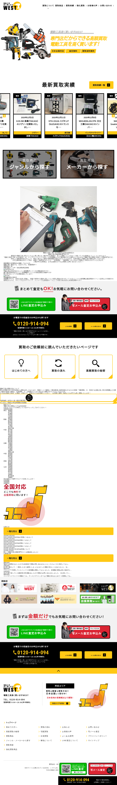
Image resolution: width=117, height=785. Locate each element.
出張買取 (44, 746)
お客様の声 (92, 6)
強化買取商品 (11, 759)
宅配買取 (44, 742)
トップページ (11, 733)
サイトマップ (94, 750)
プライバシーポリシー (97, 746)
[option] (27, 115)
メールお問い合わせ (96, 665)
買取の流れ (45, 737)
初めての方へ (11, 737)
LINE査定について (70, 750)
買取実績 (70, 6)
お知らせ (66, 737)
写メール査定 (94, 742)
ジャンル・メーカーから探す (18, 750)
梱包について (46, 750)
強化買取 (81, 6)
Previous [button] (7, 115)
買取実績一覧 (99, 85)
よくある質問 (69, 665)
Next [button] (110, 115)
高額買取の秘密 (12, 742)
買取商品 (59, 6)
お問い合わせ (106, 6)
